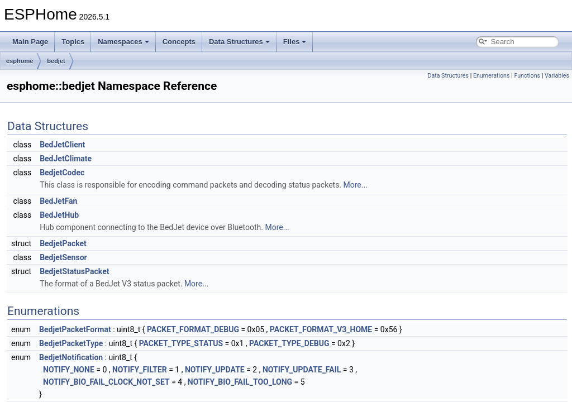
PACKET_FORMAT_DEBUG (193, 329)
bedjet (56, 61)
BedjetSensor (63, 257)
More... (356, 184)
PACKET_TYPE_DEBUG (289, 343)
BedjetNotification (71, 357)
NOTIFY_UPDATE (215, 369)
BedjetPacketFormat (75, 329)
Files (295, 41)
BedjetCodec (62, 172)
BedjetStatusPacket (74, 271)
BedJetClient (62, 144)
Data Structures (239, 41)
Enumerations (491, 75)
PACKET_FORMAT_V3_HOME (321, 329)
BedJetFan (58, 201)
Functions (527, 75)
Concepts (179, 41)
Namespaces (123, 41)
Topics (72, 41)
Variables (557, 75)
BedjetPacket (63, 243)
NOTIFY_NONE (68, 369)
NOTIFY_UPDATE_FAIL (302, 369)
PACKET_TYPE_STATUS (181, 343)
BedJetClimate (66, 158)
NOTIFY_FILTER (139, 369)
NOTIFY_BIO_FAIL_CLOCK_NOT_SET (106, 381)
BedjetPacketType (71, 343)
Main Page (30, 41)
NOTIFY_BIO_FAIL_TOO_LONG (240, 381)
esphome (19, 61)
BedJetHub (59, 214)
